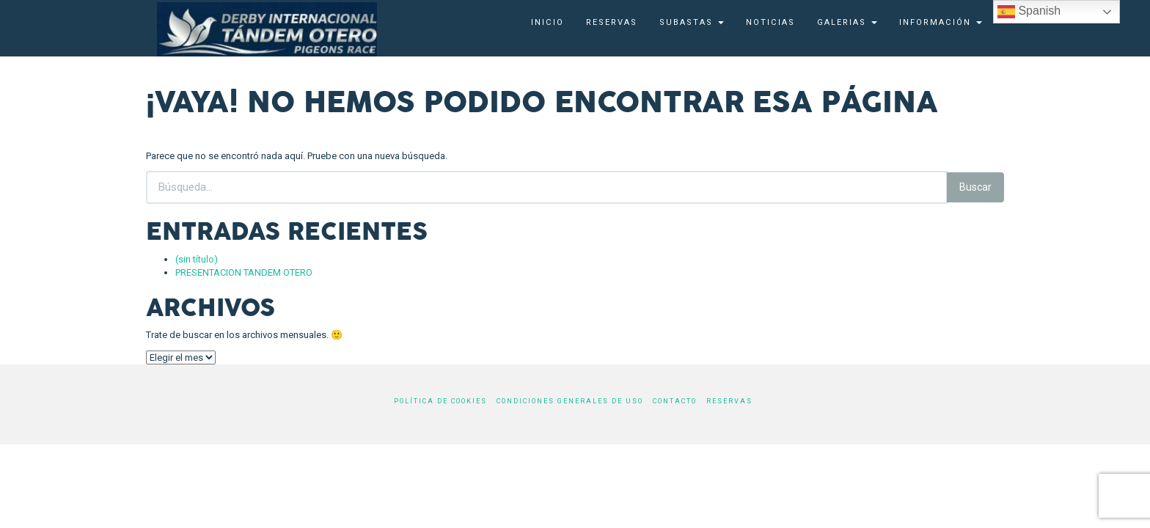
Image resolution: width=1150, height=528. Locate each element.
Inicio (547, 22)
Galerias (847, 22)
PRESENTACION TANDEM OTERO (243, 272)
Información (940, 22)
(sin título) (196, 259)
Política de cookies (440, 401)
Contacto (675, 401)
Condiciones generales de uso (570, 401)
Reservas (611, 22)
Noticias (770, 22)
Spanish (1029, 12)
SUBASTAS (691, 22)
